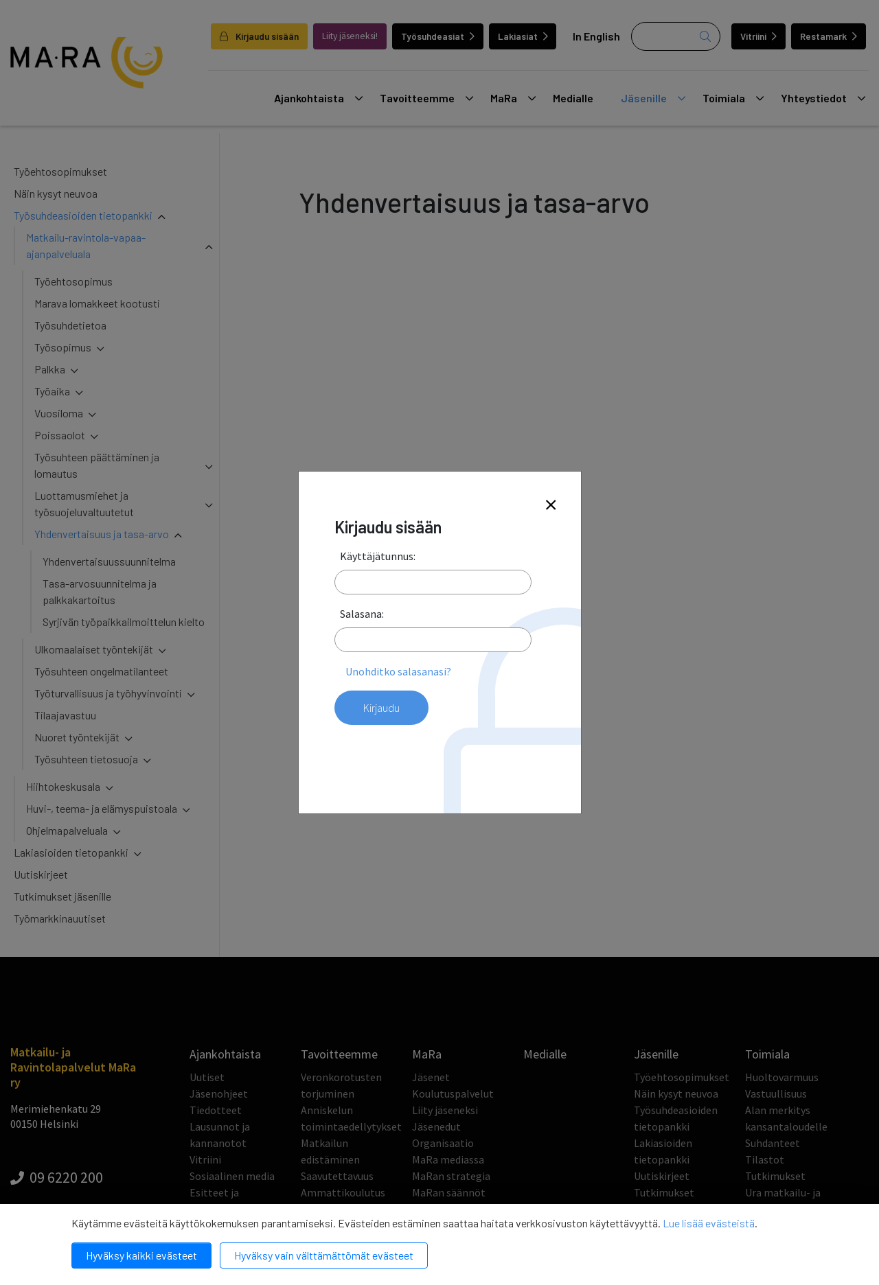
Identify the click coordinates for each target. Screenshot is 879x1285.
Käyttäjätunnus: (377, 556)
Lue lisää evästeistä (709, 1222)
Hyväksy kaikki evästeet (141, 1255)
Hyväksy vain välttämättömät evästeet (323, 1255)
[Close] (551, 506)
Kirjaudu (381, 708)
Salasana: (362, 614)
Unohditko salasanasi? (398, 671)
